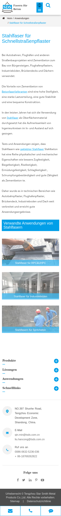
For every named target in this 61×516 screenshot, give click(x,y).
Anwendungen (22, 18)
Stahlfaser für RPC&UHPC (30, 264)
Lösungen (9, 369)
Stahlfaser (12, 118)
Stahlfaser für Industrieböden (30, 297)
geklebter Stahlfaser (32, 149)
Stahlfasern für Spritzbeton (30, 331)
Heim (9, 18)
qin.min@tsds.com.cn (27, 434)
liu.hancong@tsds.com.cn (30, 439)
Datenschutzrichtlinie (39, 501)
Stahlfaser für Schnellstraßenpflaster (27, 23)
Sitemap (15, 501)
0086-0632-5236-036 (27, 451)
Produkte (9, 360)
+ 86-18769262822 (26, 456)
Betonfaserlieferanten (14, 92)
